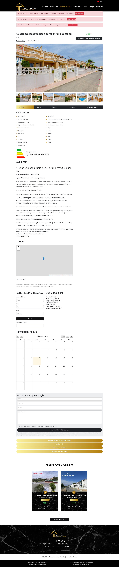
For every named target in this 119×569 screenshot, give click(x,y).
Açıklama (38, 107)
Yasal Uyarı (56, 557)
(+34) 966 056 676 (58, 544)
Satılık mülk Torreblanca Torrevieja (37, 564)
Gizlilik (62, 557)
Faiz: (17, 304)
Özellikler (21, 107)
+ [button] (18, 247)
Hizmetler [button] (78, 7)
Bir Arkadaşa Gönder (59, 448)
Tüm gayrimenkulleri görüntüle (59, 519)
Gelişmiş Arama (79, 13)
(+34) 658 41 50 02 (47, 544)
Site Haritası (73, 557)
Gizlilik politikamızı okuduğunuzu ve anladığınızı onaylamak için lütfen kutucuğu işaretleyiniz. (36, 426)
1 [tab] (59, 514)
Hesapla (30, 319)
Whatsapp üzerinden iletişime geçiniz (59, 440)
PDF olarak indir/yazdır (59, 451)
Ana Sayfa (45, 7)
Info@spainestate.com (73, 544)
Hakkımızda (54, 7)
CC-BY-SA (70, 275)
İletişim (91, 7)
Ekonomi (72, 107)
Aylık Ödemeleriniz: (22, 322)
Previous (18, 68)
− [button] (18, 249)
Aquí (77, 435)
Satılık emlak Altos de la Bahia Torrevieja (37, 562)
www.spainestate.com (36, 234)
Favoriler (99, 7)
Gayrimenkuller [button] (66, 7)
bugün (63, 336)
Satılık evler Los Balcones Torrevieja (81, 564)
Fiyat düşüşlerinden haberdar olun (89, 38)
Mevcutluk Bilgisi (92, 107)
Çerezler (67, 557)
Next (101, 68)
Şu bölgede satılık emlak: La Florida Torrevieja (82, 562)
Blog (85, 7)
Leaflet (50, 275)
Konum (54, 107)
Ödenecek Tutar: (21, 297)
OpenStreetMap (60, 275)
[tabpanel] (45, 491)
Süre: (17, 310)
